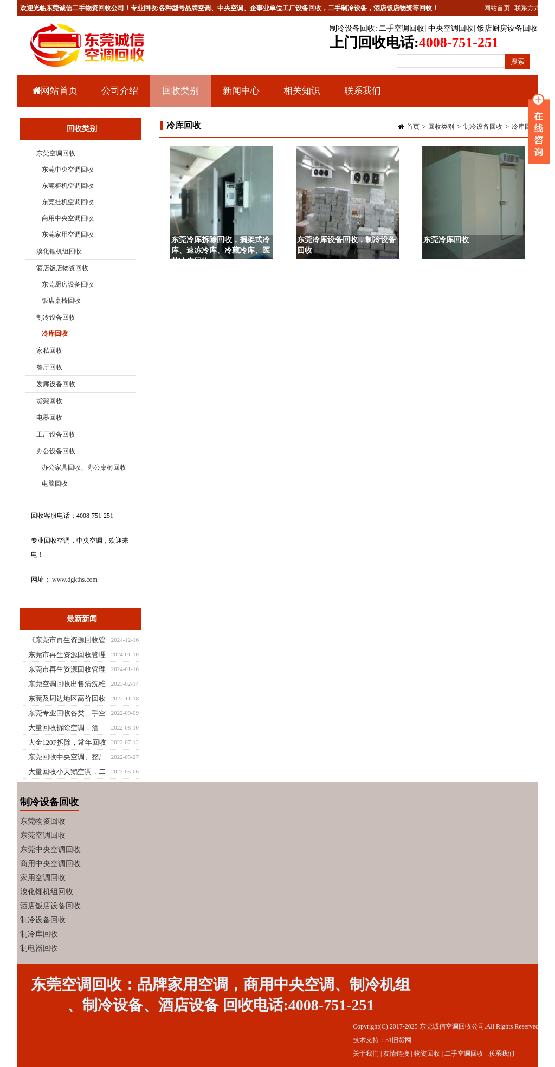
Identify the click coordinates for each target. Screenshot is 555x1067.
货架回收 (49, 401)
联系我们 (362, 91)
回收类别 (179, 96)
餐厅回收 (49, 367)
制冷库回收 (39, 934)
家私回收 (49, 350)
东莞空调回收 (55, 153)
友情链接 (396, 1053)
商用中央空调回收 (68, 218)
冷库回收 (525, 127)
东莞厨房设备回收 (68, 284)
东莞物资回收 (43, 821)
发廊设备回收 (55, 384)
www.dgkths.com (75, 579)
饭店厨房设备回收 (507, 28)
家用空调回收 (43, 878)
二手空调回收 (401, 28)
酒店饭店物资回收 (62, 268)
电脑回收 (55, 483)
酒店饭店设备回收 (50, 906)
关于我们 (366, 1053)
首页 (413, 127)
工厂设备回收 (55, 434)
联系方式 (527, 8)
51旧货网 (398, 1040)
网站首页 (497, 8)
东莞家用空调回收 (68, 234)
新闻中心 (240, 96)
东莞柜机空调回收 (68, 186)
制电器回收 (39, 948)
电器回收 (49, 417)
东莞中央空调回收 (68, 169)
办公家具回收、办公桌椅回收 (84, 467)
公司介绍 (119, 91)
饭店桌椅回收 (61, 300)
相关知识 (301, 96)
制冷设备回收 (352, 28)
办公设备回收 (55, 451)
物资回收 (427, 1053)
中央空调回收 (451, 28)
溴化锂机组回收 (59, 251)
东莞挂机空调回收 (68, 202)
